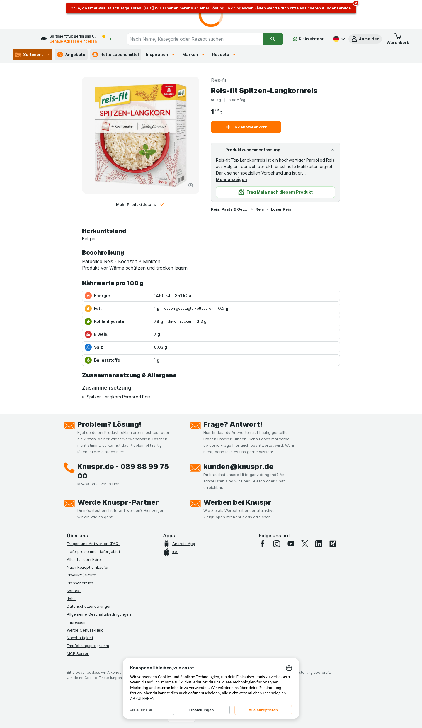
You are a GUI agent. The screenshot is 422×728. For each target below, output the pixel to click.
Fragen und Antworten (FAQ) (93, 543)
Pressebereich (80, 582)
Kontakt (74, 590)
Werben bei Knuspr (237, 502)
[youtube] (290, 543)
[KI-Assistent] (308, 39)
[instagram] (276, 543)
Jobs (71, 598)
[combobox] (200, 39)
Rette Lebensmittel (115, 54)
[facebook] (262, 543)
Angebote (71, 54)
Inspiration (160, 54)
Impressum (76, 622)
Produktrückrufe (81, 575)
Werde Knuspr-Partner (118, 502)
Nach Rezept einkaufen (88, 567)
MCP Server (78, 653)
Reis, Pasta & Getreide (230, 209)
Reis (260, 209)
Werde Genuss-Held (85, 630)
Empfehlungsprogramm (88, 645)
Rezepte (224, 54)
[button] (365, 39)
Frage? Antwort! (233, 424)
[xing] (332, 543)
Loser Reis (281, 209)
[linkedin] (318, 543)
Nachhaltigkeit (80, 637)
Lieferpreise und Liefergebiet (93, 551)
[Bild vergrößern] (191, 185)
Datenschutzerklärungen (89, 606)
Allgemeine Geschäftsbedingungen (99, 614)
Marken (193, 54)
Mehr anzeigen (231, 179)
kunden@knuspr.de (238, 466)
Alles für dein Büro (84, 559)
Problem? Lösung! (109, 424)
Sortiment (32, 54)
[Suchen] (273, 39)
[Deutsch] (338, 39)
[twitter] (304, 543)
